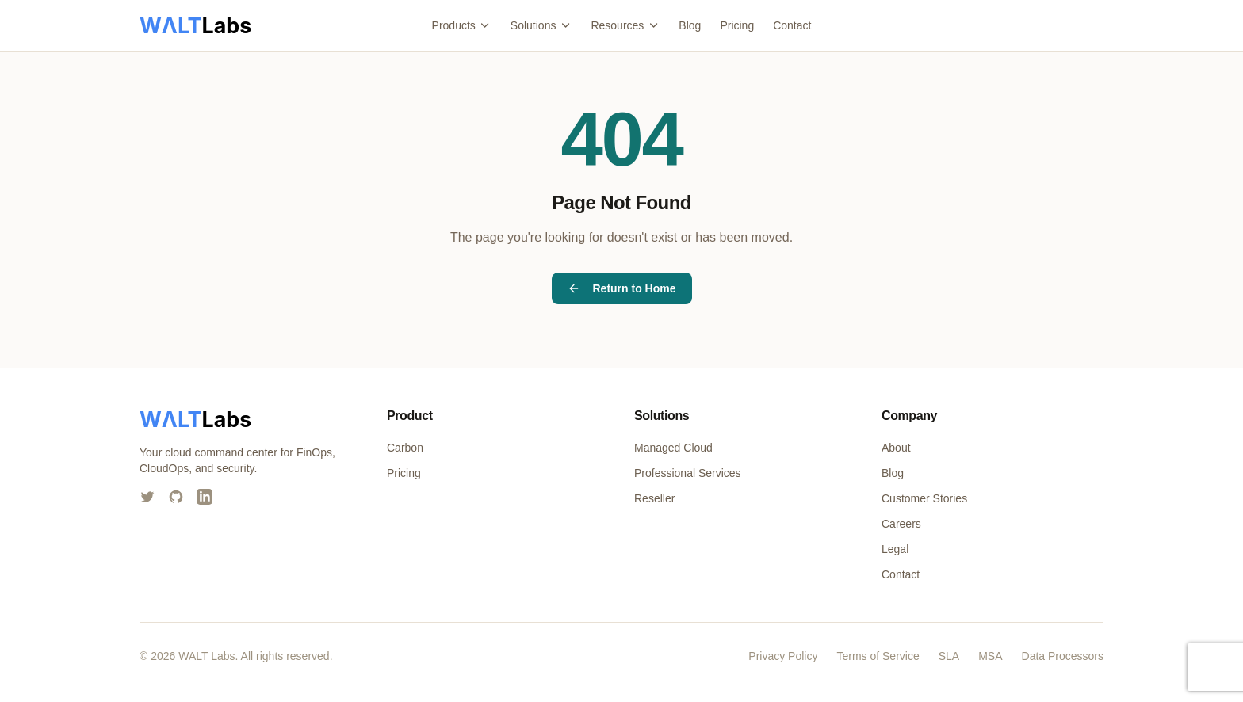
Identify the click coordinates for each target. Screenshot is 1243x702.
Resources (625, 25)
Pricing (737, 25)
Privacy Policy (782, 656)
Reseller (654, 498)
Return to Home (622, 288)
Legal (895, 549)
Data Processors (1062, 656)
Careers (901, 523)
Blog (690, 25)
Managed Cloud (673, 447)
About (896, 447)
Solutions (541, 25)
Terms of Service (877, 656)
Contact (792, 25)
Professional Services (687, 473)
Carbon (405, 447)
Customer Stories (924, 498)
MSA (990, 656)
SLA (949, 656)
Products (461, 25)
